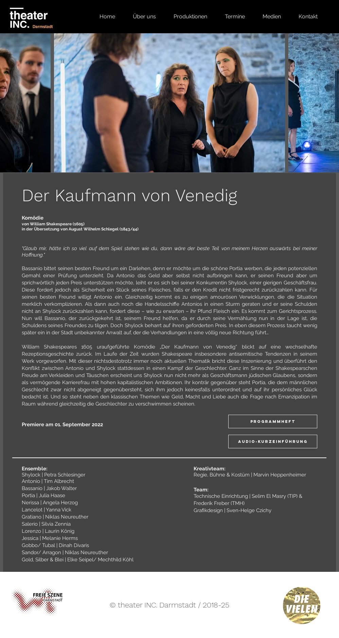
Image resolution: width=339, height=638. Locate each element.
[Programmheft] (272, 421)
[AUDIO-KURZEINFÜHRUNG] (272, 441)
